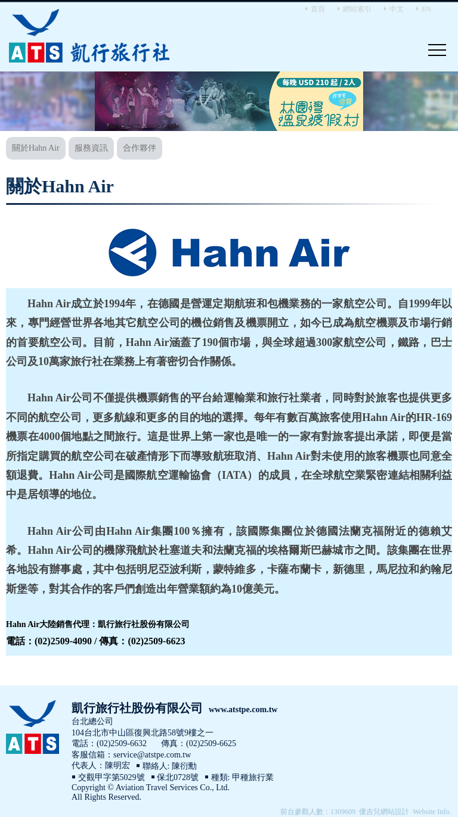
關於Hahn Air (36, 148)
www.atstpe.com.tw (243, 709)
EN (426, 9)
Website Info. (432, 811)
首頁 (318, 9)
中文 (396, 9)
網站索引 (357, 9)
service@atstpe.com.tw (152, 754)
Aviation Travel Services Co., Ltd (89, 36)
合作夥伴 (139, 148)
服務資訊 (91, 148)
